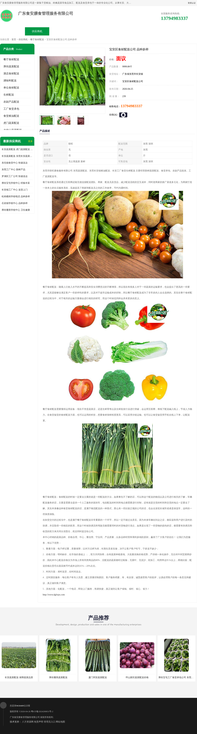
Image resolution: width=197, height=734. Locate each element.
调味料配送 (10, 80)
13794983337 (131, 106)
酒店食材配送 (11, 73)
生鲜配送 (8, 94)
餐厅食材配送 (37, 39)
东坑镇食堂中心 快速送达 (15, 163)
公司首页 (12, 31)
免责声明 (38, 722)
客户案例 (135, 31)
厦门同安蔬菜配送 (97, 677)
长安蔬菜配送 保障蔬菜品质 (19, 677)
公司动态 (111, 31)
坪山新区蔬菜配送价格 (137, 677)
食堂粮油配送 (11, 115)
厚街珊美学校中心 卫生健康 (16, 210)
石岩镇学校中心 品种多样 (15, 203)
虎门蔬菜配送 (11, 123)
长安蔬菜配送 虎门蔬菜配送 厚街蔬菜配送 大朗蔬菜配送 (17, 149)
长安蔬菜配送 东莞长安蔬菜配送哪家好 (17, 156)
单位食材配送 (11, 87)
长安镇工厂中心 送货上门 (15, 190)
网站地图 (60, 722)
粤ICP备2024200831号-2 (42, 711)
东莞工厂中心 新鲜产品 (13, 169)
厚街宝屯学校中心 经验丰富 (16, 183)
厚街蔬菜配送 (11, 66)
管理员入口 (49, 722)
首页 (13, 39)
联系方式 (160, 31)
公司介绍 (86, 31)
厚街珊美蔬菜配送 (58, 677)
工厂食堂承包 (11, 108)
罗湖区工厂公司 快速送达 (15, 176)
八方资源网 (27, 722)
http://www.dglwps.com (54, 594)
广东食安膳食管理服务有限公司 (25, 717)
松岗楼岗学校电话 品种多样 (16, 196)
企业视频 (61, 31)
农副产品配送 (11, 101)
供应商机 (37, 31)
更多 (30, 141)
